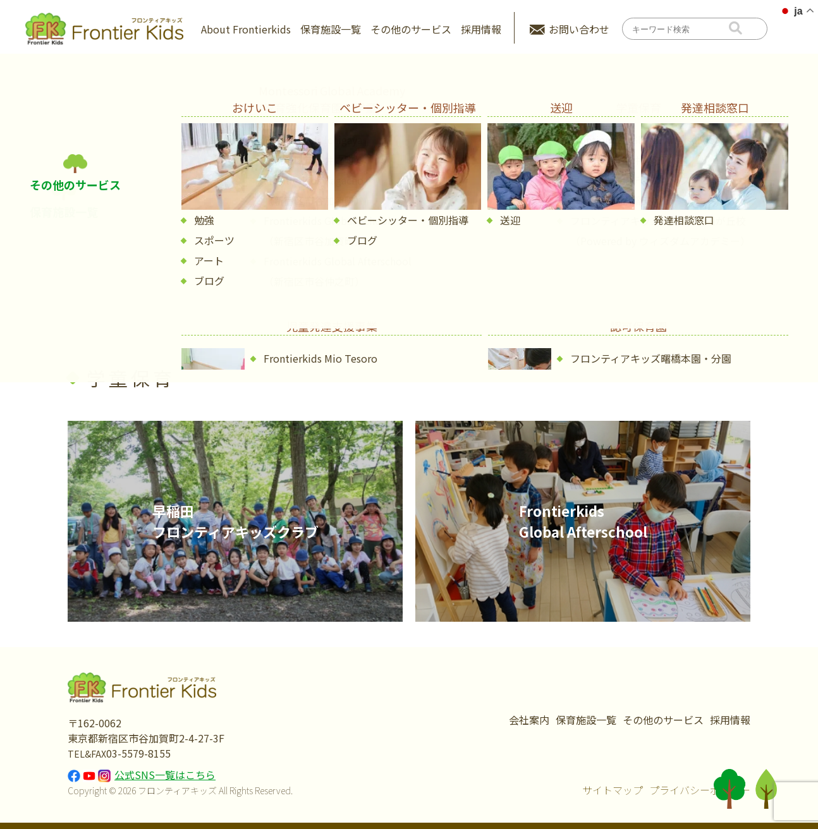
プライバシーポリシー (699, 789)
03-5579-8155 (138, 753)
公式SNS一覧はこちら (165, 774)
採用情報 (481, 29)
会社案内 (529, 719)
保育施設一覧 (330, 29)
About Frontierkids (246, 29)
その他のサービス (410, 29)
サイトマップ (612, 789)
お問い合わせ (579, 29)
